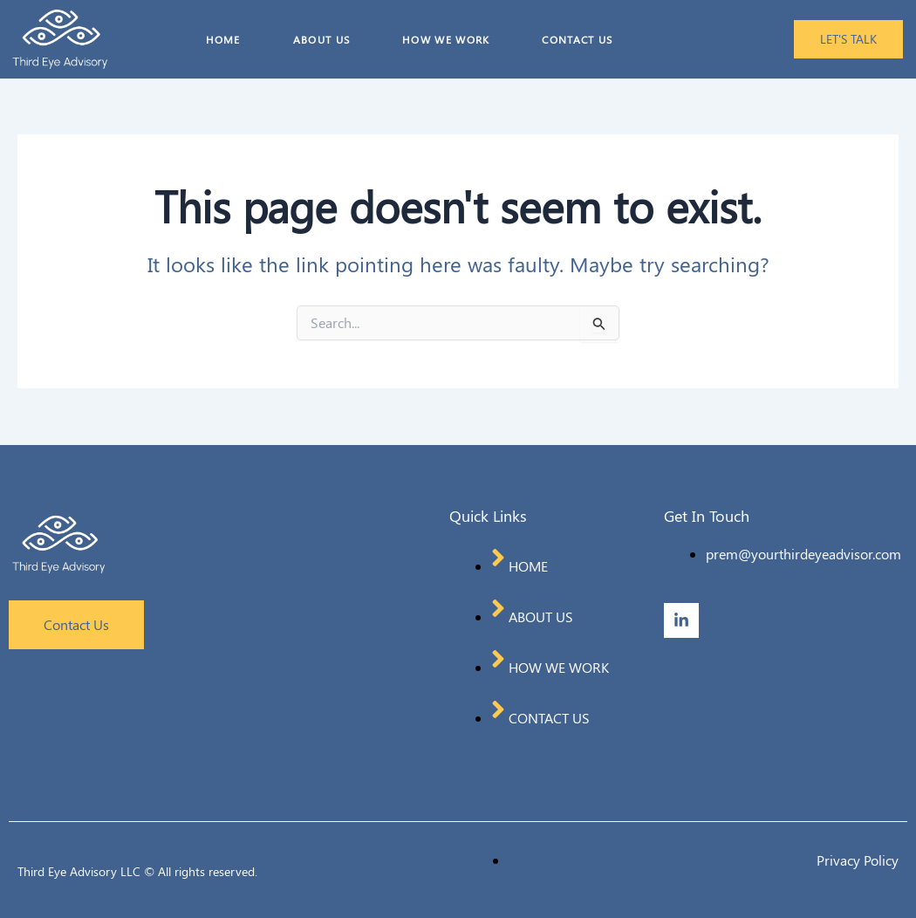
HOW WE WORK (445, 39)
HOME (223, 39)
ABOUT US (321, 39)
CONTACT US (577, 39)
